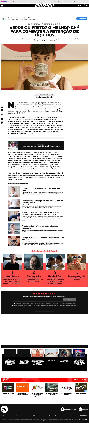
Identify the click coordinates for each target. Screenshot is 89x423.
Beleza (36, 24)
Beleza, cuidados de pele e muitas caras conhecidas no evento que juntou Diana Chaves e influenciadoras (37, 361)
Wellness (52, 24)
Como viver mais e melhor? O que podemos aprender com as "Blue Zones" (34, 279)
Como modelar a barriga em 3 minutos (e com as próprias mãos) (42, 202)
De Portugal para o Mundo (66, 394)
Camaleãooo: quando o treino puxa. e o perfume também (65, 360)
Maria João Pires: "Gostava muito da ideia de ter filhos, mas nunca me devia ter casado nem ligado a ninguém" (12, 279)
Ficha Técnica (3, 415)
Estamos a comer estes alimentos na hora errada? (77, 278)
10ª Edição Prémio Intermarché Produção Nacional (37, 395)
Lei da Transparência (36, 415)
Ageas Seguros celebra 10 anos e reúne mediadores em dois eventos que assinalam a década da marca (79, 361)
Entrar (80, 5)
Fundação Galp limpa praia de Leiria (51, 359)
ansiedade (59, 121)
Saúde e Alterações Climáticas (52, 394)
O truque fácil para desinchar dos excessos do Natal (41, 189)
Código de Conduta (53, 415)
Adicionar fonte (82, 18)
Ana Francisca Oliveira (44, 97)
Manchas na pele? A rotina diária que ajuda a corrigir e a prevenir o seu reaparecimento (23, 361)
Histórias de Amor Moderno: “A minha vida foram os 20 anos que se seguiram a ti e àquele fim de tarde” (55, 279)
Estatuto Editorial (19, 415)
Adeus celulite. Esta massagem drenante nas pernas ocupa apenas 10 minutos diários (40, 213)
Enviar (70, 299)
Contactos (68, 415)
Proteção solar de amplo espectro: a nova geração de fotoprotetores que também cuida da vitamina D (9, 361)
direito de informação (66, 303)
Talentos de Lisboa (8, 393)
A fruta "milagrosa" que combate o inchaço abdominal (40, 227)
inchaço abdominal (45, 127)
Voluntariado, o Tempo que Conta (22, 394)
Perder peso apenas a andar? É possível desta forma (41, 146)
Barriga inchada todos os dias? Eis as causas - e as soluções (43, 239)
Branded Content (81, 393)
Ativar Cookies (83, 415)
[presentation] (44, 309)
